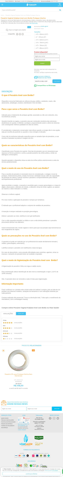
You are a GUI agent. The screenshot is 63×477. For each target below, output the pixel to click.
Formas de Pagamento (7, 425)
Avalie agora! (44, 26)
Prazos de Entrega (6, 423)
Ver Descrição (34, 23)
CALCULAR (57, 81)
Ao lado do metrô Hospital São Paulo (24, 427)
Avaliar (21, 313)
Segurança (4, 427)
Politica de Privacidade (51, 470)
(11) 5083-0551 (23, 1)
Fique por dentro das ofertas (17, 403)
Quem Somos (4, 418)
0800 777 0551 (54, 1)
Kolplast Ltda (39, 28)
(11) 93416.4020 (36, 1)
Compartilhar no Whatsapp (44, 85)
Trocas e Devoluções (7, 420)
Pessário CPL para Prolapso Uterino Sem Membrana (18, 375)
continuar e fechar (31, 474)
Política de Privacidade (8, 422)
